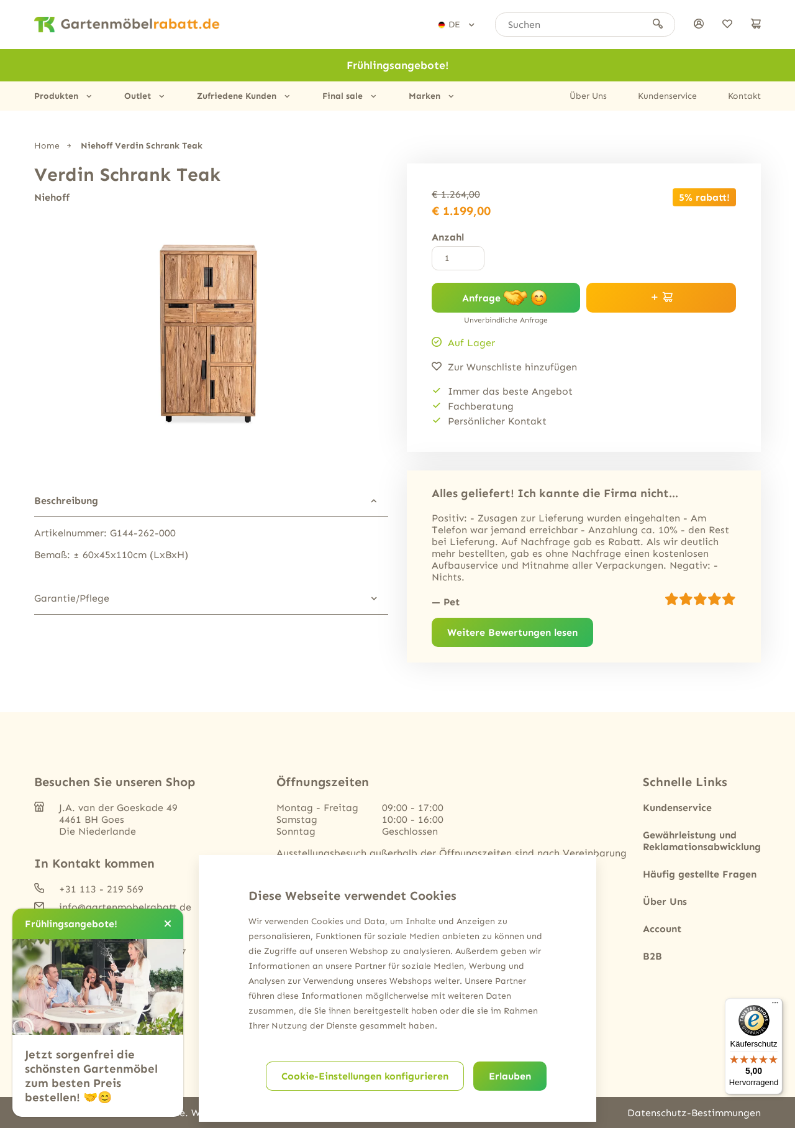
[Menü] (775, 1005)
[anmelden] (699, 24)
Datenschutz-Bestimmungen (694, 1113)
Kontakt (744, 96)
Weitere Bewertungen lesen (512, 632)
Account (662, 929)
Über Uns (588, 96)
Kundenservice (667, 96)
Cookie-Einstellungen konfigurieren (364, 1076)
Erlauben (510, 1076)
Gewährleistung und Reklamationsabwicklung (702, 841)
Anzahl (448, 237)
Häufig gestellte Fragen (699, 874)
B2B (652, 956)
